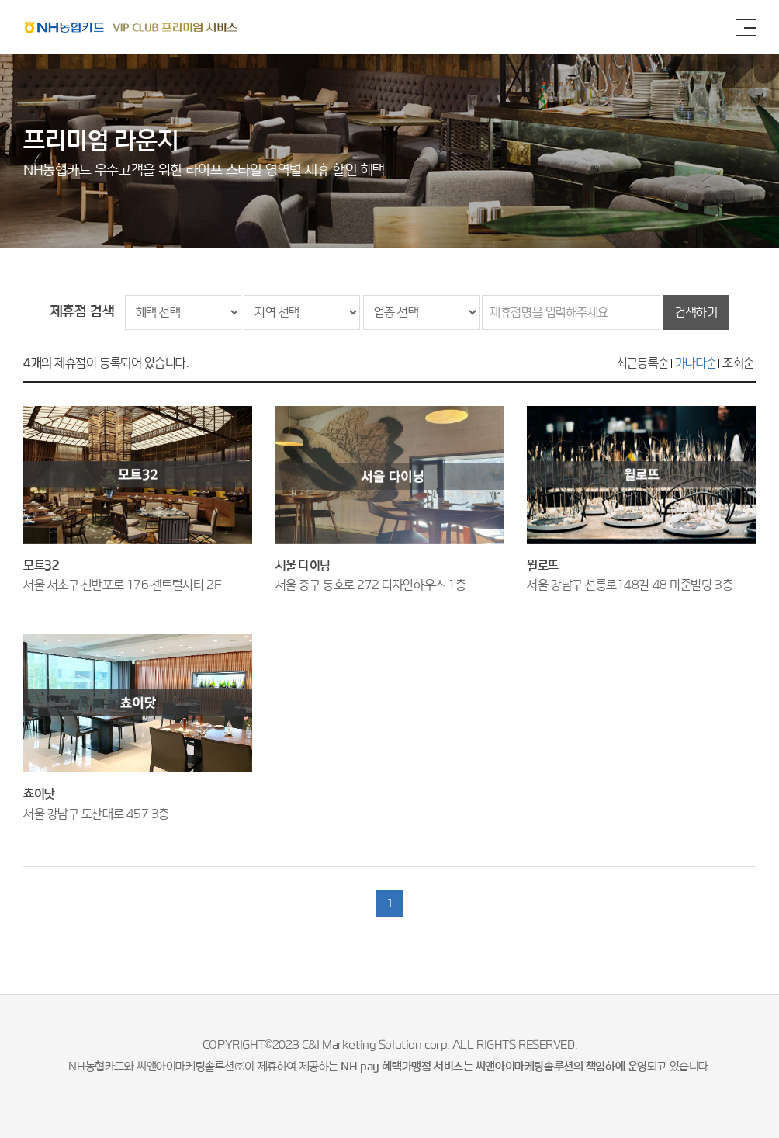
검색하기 (696, 312)
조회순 (738, 363)
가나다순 (696, 363)
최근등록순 (642, 363)
